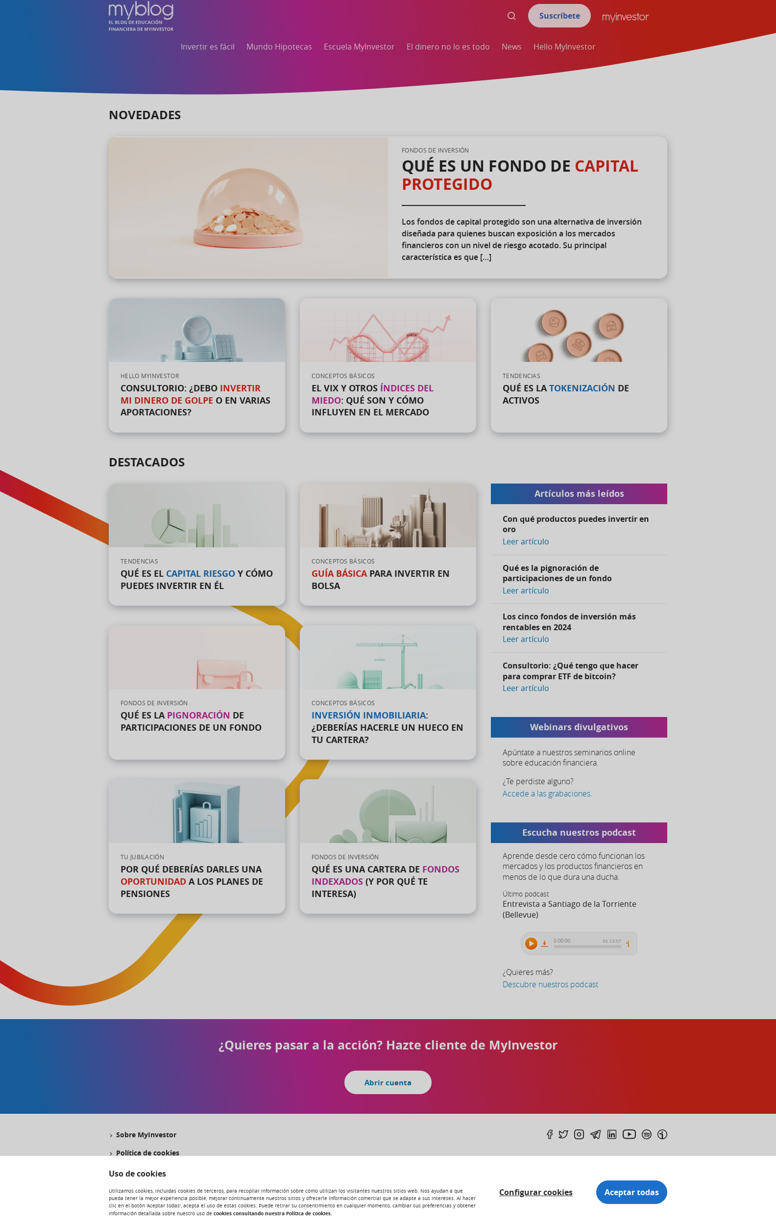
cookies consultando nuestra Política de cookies (272, 1213)
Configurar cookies (536, 1192)
